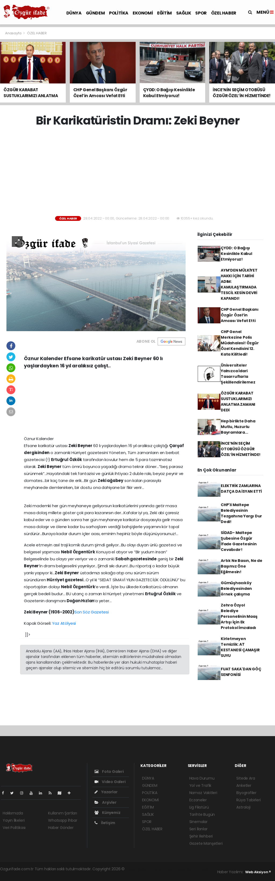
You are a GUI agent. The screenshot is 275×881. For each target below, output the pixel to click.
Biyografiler (246, 792)
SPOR (201, 13)
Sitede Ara (245, 778)
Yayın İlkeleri (13, 820)
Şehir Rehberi (201, 836)
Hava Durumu (202, 778)
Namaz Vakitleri (203, 792)
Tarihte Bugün (202, 814)
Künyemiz (107, 812)
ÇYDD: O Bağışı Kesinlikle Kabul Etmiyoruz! (236, 253)
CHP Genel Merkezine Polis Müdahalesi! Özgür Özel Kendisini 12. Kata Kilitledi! (240, 343)
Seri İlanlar (198, 829)
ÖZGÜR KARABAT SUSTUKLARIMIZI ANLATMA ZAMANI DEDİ (238, 401)
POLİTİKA (118, 13)
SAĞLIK (183, 13)
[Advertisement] (139, 171)
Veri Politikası (14, 827)
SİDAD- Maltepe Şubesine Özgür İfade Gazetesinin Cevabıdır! (239, 541)
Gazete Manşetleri (206, 843)
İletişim (105, 822)
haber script (24, 874)
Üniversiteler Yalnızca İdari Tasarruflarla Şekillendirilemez (238, 374)
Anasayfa (13, 33)
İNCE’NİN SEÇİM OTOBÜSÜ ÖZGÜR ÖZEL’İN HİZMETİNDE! (240, 449)
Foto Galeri (109, 771)
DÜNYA (74, 13)
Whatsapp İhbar (62, 820)
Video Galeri (110, 781)
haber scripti (187, 869)
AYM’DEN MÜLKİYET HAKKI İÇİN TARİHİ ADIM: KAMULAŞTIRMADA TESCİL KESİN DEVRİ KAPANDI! (239, 284)
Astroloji (243, 807)
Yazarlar (106, 792)
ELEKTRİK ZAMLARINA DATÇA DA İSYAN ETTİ (241, 488)
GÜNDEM (95, 13)
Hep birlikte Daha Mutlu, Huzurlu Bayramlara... (238, 426)
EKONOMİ (143, 13)
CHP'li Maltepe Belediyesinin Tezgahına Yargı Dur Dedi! (241, 513)
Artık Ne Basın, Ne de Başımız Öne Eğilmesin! (241, 566)
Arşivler (105, 802)
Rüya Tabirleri (248, 800)
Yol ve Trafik (200, 785)
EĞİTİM (164, 13)
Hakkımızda (13, 813)
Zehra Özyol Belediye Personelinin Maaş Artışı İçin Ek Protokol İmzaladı (239, 616)
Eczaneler (198, 800)
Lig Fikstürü (199, 807)
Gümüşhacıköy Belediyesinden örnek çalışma (236, 588)
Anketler (243, 785)
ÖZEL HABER (223, 13)
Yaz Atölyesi (64, 623)
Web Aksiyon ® (258, 872)
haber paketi (163, 869)
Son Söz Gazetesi (91, 612)
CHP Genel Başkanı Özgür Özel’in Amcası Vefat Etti (240, 315)
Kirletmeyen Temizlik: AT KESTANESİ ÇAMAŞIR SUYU (240, 647)
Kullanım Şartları (62, 813)
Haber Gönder (61, 827)
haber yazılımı (138, 869)
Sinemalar (198, 821)
